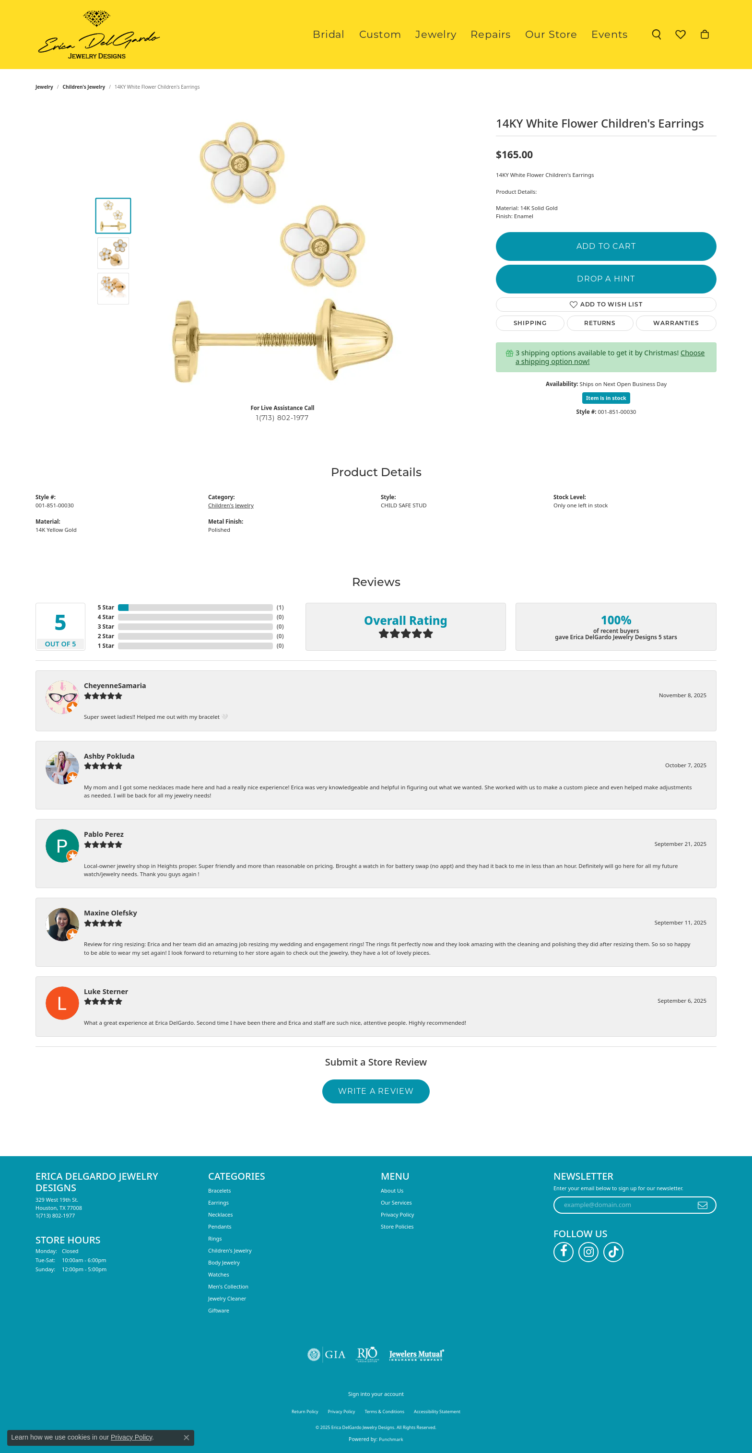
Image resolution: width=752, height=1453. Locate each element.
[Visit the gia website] (326, 1355)
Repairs (509, 34)
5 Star (106, 607)
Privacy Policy (397, 1214)
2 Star (106, 636)
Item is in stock (606, 397)
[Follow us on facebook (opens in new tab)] (563, 1252)
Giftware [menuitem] (218, 1310)
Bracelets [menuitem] (219, 1190)
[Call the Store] (55, 1215)
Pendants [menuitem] (220, 1226)
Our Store (562, 34)
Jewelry (462, 34)
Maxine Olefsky (110, 912)
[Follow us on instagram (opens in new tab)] (588, 1252)
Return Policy (305, 1411)
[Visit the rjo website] (367, 1355)
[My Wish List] (681, 35)
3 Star (106, 626)
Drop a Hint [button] (606, 278)
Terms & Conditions (384, 1411)
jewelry (44, 86)
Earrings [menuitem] (218, 1202)
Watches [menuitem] (218, 1274)
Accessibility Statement (437, 1411)
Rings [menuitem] (215, 1238)
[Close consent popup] (186, 1438)
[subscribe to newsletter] (703, 1205)
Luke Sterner (106, 991)
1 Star (106, 646)
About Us (392, 1190)
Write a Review (376, 1091)
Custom (413, 34)
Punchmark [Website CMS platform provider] (391, 1439)
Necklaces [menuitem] (220, 1214)
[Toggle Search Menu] (657, 35)
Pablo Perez (104, 834)
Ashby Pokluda (109, 756)
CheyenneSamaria (115, 685)
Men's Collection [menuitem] (228, 1286)
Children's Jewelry (84, 86)
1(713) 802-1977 (282, 418)
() (280, 607)
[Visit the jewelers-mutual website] (416, 1355)
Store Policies (397, 1226)
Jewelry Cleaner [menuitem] (227, 1298)
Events (613, 34)
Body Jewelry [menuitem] (224, 1262)
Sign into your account (376, 1393)
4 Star (106, 617)
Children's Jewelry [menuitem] (230, 1250)
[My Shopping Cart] (705, 35)
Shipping (530, 323)
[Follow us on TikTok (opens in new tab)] (613, 1252)
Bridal (369, 34)
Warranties (676, 323)
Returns (600, 323)
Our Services (396, 1202)
